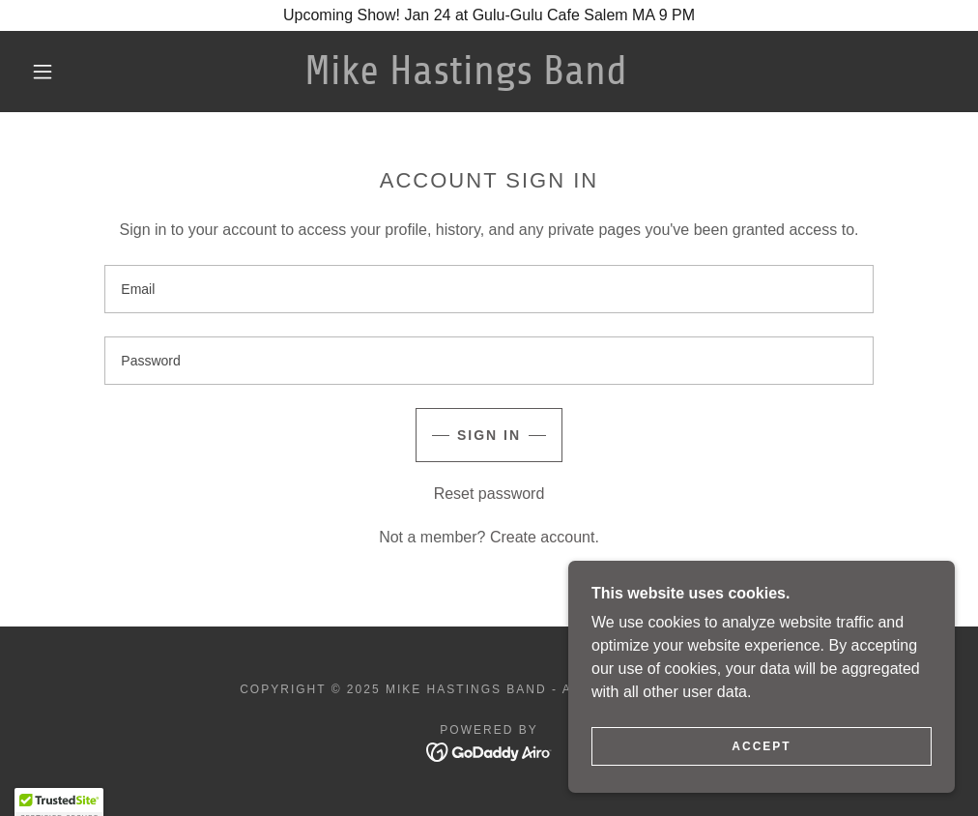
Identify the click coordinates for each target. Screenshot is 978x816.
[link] (465, 79)
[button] (46, 71)
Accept (761, 746)
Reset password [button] (489, 493)
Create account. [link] (544, 537)
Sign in (489, 435)
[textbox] (488, 289)
